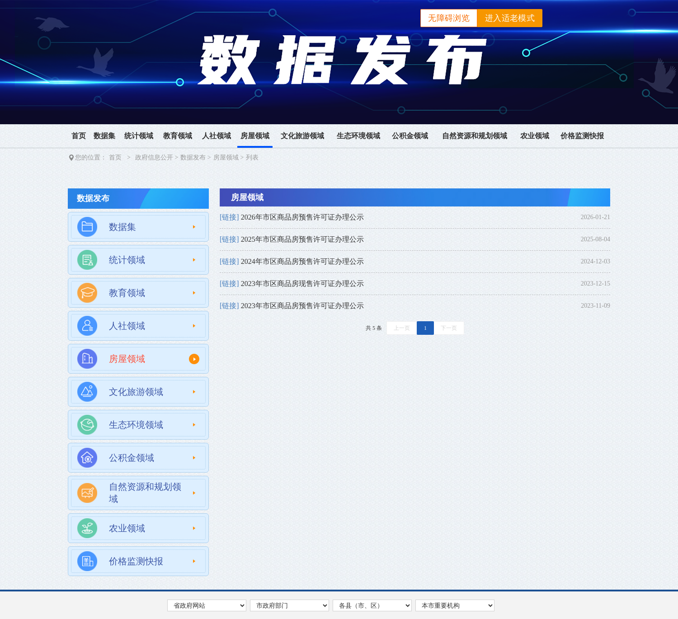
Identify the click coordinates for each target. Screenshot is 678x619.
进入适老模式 (510, 18)
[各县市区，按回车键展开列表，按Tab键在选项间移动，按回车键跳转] (372, 605)
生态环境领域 (358, 136)
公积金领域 (410, 136)
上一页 (402, 328)
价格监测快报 (582, 136)
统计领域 (138, 136)
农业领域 (534, 136)
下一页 (449, 328)
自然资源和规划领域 (474, 136)
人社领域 (216, 136)
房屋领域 (254, 136)
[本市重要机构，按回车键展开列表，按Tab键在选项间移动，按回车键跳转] (454, 605)
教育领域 (177, 136)
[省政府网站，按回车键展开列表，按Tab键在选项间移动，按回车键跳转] (206, 605)
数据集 (104, 136)
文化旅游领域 (302, 136)
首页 (78, 136)
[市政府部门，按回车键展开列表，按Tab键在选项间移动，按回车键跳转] (289, 605)
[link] (415, 217)
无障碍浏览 (449, 18)
